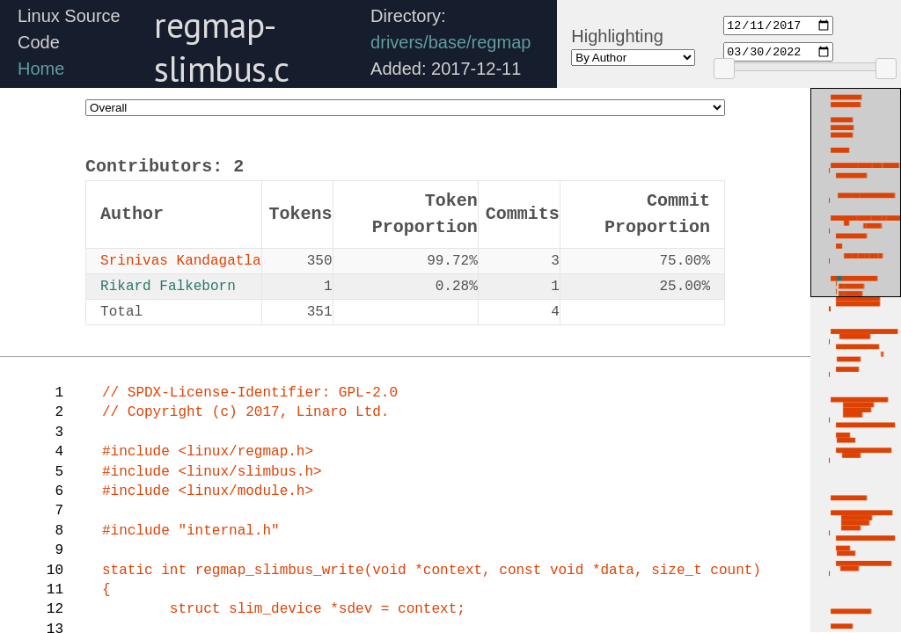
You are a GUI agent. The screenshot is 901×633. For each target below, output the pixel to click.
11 (55, 590)
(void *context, (432, 570)
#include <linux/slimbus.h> (212, 472)
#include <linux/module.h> (207, 491)
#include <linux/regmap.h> (207, 452)
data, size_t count (676, 570)
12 (55, 609)
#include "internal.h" (191, 531)
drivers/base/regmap (450, 42)
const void (545, 570)
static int (148, 570)
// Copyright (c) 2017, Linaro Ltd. (245, 412)
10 (55, 570)
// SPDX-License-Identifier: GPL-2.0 (250, 393)
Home (41, 68)
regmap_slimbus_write (279, 570)
